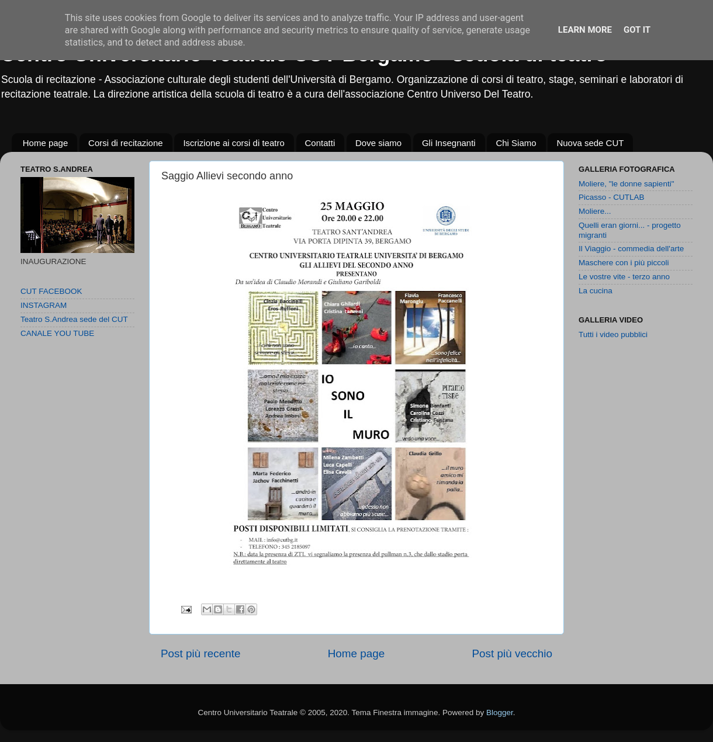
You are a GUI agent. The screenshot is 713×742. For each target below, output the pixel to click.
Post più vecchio (512, 653)
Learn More (585, 30)
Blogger (499, 712)
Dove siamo (378, 143)
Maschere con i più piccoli (624, 262)
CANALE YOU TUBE (57, 333)
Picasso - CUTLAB (612, 197)
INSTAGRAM (43, 305)
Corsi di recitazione (125, 143)
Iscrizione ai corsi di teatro (233, 143)
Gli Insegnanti (449, 143)
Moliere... (595, 211)
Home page (45, 143)
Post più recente (201, 653)
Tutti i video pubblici (613, 334)
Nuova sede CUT (590, 143)
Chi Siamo (516, 143)
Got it (637, 30)
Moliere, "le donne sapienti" (626, 183)
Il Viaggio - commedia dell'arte (631, 248)
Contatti (320, 143)
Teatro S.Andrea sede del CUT (74, 319)
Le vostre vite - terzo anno (624, 276)
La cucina (595, 290)
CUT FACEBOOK (51, 291)
